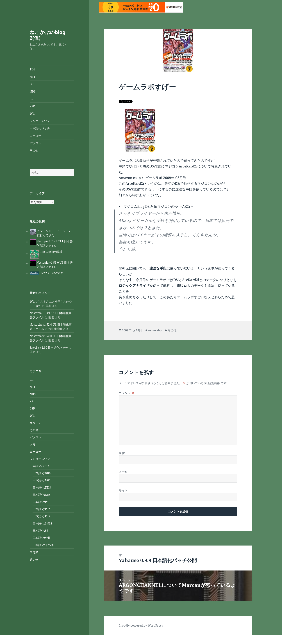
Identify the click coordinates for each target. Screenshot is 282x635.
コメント (127, 393)
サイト (123, 491)
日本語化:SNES (42, 523)
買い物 (34, 559)
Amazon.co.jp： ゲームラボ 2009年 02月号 (152, 177)
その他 (34, 150)
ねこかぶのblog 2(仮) (47, 35)
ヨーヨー (35, 136)
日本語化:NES (42, 495)
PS (31, 99)
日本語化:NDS (42, 487)
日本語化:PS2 (41, 509)
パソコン (35, 143)
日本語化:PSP (41, 516)
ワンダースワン (40, 121)
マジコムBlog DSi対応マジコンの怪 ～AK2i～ (158, 206)
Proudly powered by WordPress (141, 625)
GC (31, 84)
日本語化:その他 (43, 545)
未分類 (34, 552)
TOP (32, 69)
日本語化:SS (40, 531)
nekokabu (155, 330)
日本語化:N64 (41, 480)
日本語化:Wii (41, 538)
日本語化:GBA (42, 473)
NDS (33, 91)
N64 (32, 77)
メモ (32, 444)
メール (123, 472)
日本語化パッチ (40, 128)
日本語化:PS (40, 502)
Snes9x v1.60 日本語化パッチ (49, 347)
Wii (32, 114)
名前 (122, 453)
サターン (35, 423)
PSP (32, 106)
